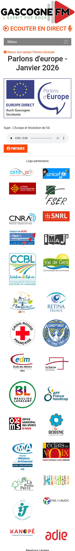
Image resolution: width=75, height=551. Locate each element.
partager (15, 148)
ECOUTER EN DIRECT (37, 28)
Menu (12, 42)
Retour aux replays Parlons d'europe (29, 52)
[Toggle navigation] (66, 41)
